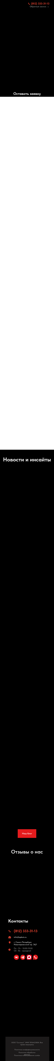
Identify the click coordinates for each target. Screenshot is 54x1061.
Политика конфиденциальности (27, 1050)
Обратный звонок (38, 6)
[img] (14, 5)
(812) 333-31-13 (40, 3)
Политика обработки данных (27, 1053)
